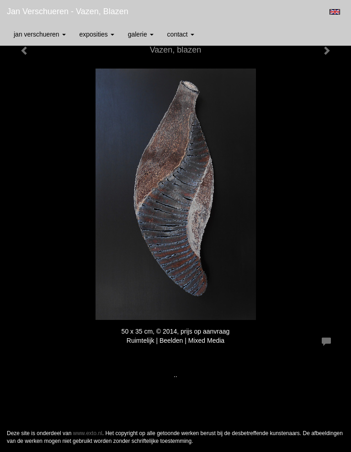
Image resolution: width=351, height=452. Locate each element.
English (335, 12)
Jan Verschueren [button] (40, 34)
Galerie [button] (141, 34)
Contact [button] (180, 34)
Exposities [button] (97, 34)
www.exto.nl (87, 433)
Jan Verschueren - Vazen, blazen (67, 11)
